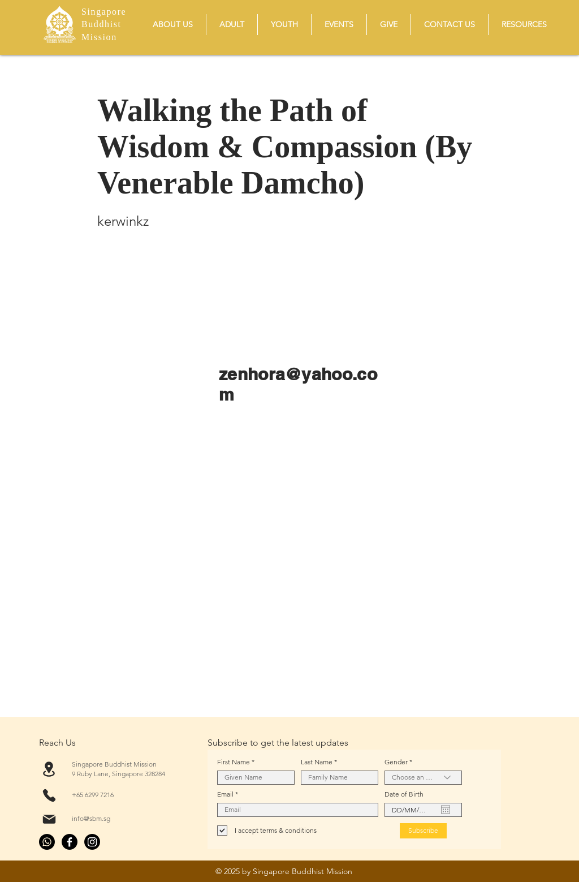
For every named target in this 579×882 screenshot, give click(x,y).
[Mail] (49, 819)
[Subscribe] (423, 830)
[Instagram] (92, 842)
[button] (173, 24)
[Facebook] (69, 842)
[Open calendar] (445, 809)
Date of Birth (404, 794)
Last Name (316, 762)
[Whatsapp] (47, 842)
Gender (396, 762)
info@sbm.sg (91, 818)
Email (225, 794)
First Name (233, 762)
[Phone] (49, 795)
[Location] (49, 769)
